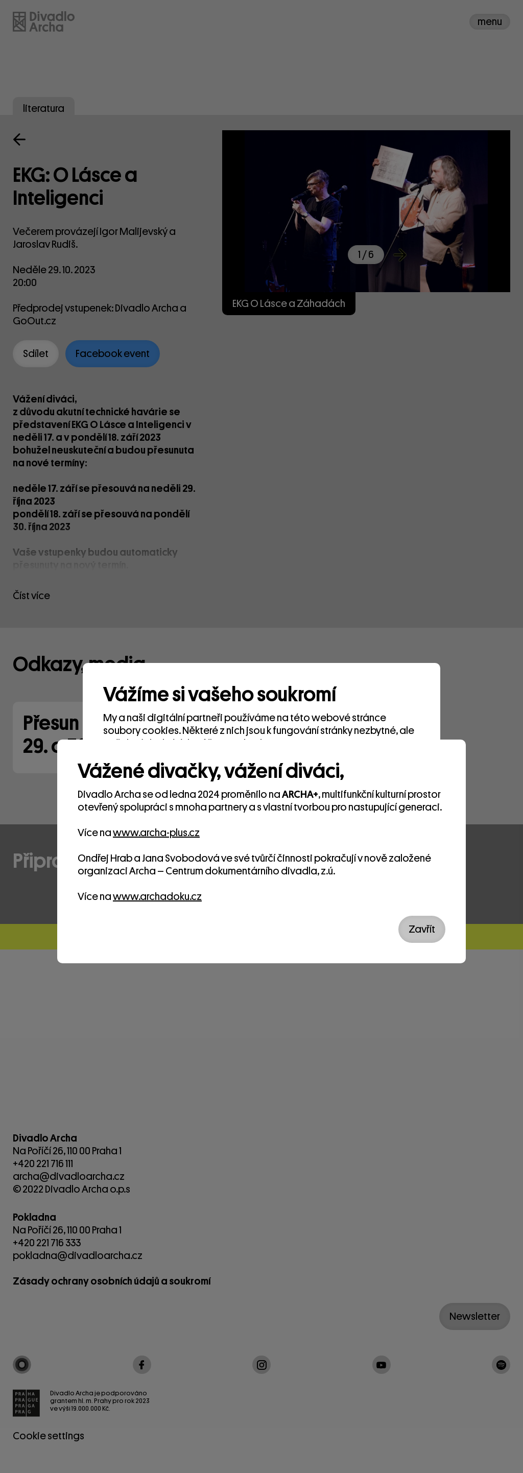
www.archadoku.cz (157, 896)
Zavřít (422, 929)
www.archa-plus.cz (156, 832)
